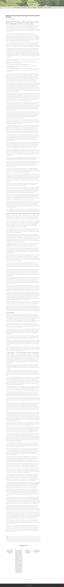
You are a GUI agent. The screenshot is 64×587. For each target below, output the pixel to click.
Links (45, 7)
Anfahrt (49, 7)
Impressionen (40, 7)
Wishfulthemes (34, 585)
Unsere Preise (23, 7)
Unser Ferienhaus (16, 7)
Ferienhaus (32, 2)
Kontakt (29, 7)
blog (7, 14)
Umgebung (34, 7)
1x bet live (17, 132)
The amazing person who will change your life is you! (36, 551)
